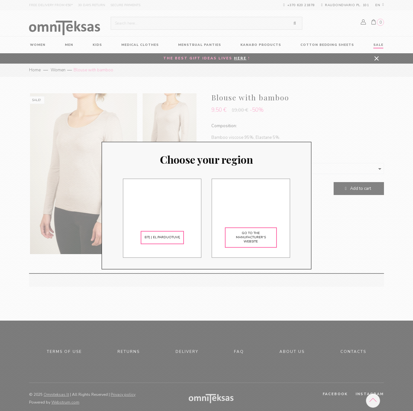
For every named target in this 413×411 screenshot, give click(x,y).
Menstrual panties (199, 45)
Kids (97, 45)
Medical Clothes (140, 45)
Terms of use (64, 351)
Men (69, 45)
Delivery (187, 351)
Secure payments (125, 5)
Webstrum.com (65, 402)
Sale (378, 45)
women (37, 45)
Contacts (353, 351)
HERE (240, 58)
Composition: (224, 126)
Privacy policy (123, 394)
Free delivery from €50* (51, 5)
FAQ (239, 351)
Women (58, 70)
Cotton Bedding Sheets (327, 45)
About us (292, 351)
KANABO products (260, 45)
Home (35, 70)
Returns (128, 351)
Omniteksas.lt (56, 394)
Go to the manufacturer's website (251, 237)
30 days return (91, 5)
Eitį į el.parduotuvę (162, 237)
